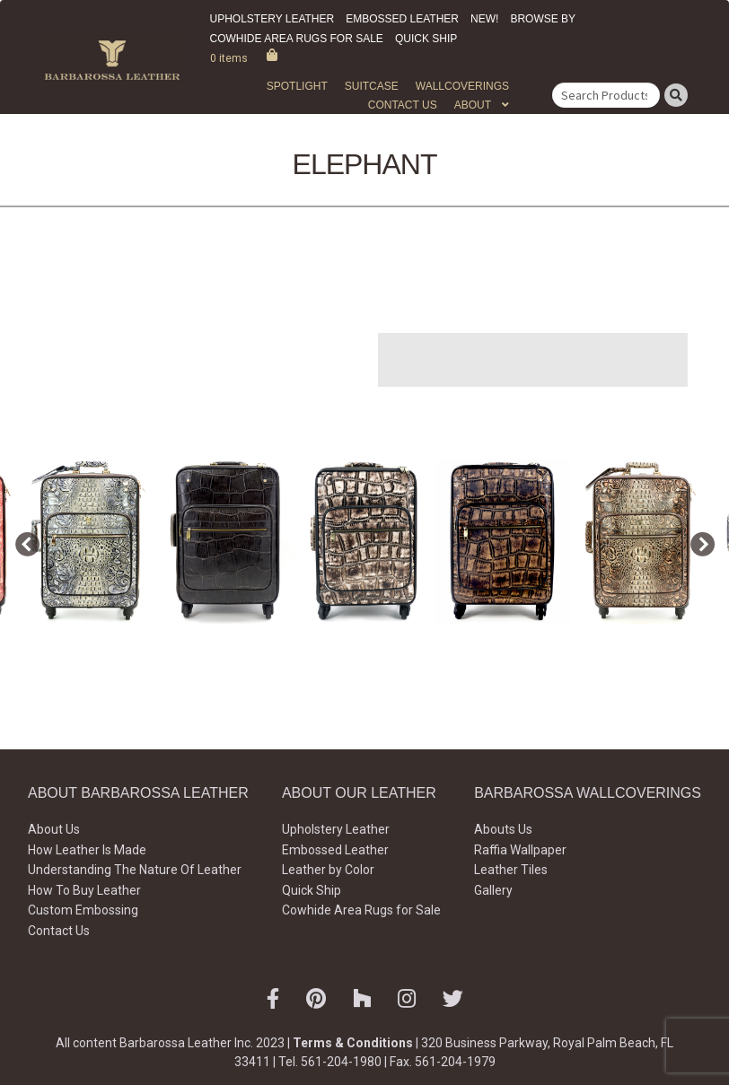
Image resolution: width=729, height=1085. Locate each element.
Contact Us (402, 105)
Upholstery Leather (272, 19)
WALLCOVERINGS (462, 86)
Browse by (542, 19)
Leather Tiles (511, 869)
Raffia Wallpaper (520, 850)
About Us (54, 829)
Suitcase (372, 86)
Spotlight (297, 86)
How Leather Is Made (87, 850)
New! (484, 19)
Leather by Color (328, 869)
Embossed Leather (402, 19)
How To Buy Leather (84, 890)
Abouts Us (503, 829)
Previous (22, 541)
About (472, 105)
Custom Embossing (83, 910)
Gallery (493, 890)
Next (698, 541)
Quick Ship (426, 38)
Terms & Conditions (353, 1043)
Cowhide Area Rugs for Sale (296, 38)
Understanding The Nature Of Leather (135, 869)
